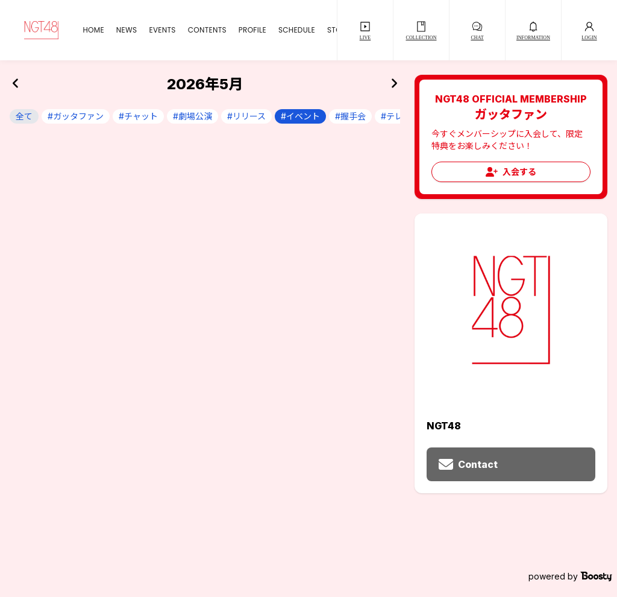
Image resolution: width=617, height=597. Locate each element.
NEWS (126, 30)
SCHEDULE (296, 30)
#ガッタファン (76, 116)
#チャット (138, 116)
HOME (93, 30)
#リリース (246, 116)
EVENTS (162, 30)
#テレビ (396, 116)
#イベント (300, 116)
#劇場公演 (192, 116)
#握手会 (350, 116)
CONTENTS (207, 30)
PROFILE (252, 30)
